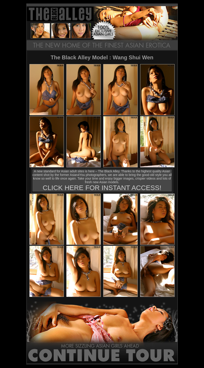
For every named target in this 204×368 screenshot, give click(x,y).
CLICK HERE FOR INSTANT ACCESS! (102, 187)
